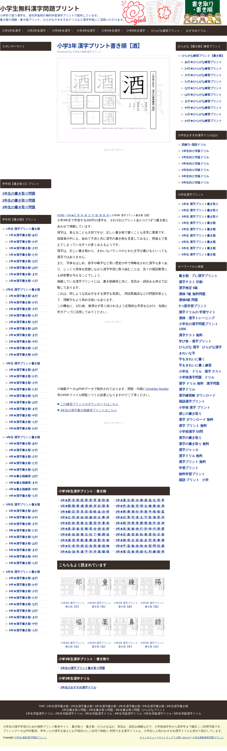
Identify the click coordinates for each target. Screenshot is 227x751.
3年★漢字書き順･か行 (23, 376)
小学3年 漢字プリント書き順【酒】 (100, 45)
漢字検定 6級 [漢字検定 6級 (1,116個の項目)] (188, 288)
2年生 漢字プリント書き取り (200, 210)
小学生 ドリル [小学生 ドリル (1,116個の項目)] (190, 371)
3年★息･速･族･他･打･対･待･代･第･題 (140, 528)
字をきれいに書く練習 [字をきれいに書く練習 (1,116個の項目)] (195, 365)
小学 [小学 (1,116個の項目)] (205, 480)
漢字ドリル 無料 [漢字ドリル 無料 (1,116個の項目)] (191, 456)
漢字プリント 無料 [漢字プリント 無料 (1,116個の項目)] (192, 461)
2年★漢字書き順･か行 (23, 302)
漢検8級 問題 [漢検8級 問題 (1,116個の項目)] (188, 300)
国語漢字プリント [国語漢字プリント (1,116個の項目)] (192, 401)
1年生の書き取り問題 (18, 194)
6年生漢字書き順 (177, 706)
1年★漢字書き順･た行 (23, 254)
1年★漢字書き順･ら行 (23, 280)
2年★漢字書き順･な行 (23, 322)
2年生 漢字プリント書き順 (23, 289)
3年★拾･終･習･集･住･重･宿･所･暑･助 (84, 523)
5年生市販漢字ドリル (158, 713)
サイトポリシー (148, 737)
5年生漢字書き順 (153, 706)
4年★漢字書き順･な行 (23, 469)
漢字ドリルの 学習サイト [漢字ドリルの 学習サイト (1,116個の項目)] (197, 312)
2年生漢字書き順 (81, 706)
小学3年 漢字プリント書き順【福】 (73, 645)
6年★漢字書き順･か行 (23, 584)
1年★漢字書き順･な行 (23, 261)
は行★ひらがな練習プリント (203, 94)
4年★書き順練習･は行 (23, 476)
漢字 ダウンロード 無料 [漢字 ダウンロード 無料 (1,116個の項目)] (196, 419)
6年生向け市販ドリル (195, 182)
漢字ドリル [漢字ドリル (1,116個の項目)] (187, 389)
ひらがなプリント (153, 709)
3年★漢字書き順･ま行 (23, 408)
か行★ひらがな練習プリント (203, 68)
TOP (42, 706)
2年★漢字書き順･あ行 (23, 296)
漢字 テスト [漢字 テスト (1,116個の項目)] (213, 371)
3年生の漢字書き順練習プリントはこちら (88, 410)
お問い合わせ (182, 737)
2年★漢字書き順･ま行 (23, 335)
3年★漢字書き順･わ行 (23, 428)
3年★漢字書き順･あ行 (23, 369)
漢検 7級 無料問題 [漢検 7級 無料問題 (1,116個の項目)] (192, 294)
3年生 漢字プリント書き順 (23, 363)
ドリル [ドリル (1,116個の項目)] (209, 377)
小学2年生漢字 (36, 32)
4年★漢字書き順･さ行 (23, 456)
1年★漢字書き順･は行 (23, 267)
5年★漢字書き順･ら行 (23, 563)
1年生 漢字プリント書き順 (23, 228)
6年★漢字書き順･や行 (23, 623)
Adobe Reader (159, 388)
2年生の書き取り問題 (18, 200)
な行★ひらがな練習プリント (203, 88)
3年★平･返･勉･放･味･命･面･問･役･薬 (140, 545)
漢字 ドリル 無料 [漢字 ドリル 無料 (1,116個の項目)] (191, 383)
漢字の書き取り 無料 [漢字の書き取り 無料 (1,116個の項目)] (194, 444)
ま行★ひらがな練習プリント (203, 101)
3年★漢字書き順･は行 (23, 402)
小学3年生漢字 (61, 32)
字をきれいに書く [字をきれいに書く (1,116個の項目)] (192, 359)
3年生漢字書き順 (105, 706)
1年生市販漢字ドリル (39, 713)
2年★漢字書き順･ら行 (23, 348)
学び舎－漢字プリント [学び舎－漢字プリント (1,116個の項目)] (195, 341)
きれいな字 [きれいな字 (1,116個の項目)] (187, 353)
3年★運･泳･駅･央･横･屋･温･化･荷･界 (140, 500)
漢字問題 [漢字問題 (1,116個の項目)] (212, 383)
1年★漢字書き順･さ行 (23, 248)
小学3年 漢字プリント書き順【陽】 (152, 605)
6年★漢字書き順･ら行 (23, 630)
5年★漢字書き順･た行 (23, 530)
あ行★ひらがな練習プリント (203, 62)
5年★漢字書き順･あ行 (23, 510)
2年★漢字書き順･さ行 (23, 309)
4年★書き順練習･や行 (23, 489)
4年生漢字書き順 (129, 706)
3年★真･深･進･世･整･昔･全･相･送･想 (84, 528)
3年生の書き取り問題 (18, 207)
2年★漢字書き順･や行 (23, 341)
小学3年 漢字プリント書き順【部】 (73, 605)
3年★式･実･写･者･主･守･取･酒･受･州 (140, 517)
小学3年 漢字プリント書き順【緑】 (152, 645)
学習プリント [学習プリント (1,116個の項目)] (188, 468)
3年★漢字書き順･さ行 (23, 382)
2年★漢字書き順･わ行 (23, 354)
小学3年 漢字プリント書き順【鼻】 (126, 645)
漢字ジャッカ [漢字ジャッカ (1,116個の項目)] (188, 449)
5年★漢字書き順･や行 (23, 556)
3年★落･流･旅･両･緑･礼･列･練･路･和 (140, 551)
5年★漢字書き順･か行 (23, 517)
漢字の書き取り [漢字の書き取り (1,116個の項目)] (190, 437)
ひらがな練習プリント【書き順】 (203, 55)
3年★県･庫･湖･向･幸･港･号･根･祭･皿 (140, 511)
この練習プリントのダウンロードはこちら (89, 404)
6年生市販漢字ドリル (187, 713)
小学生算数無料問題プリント (208, 737)
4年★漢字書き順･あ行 (23, 443)
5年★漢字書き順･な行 (23, 537)
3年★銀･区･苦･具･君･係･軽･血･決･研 (84, 511)
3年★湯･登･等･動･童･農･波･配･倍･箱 (84, 540)
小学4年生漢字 (86, 32)
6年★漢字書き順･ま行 (23, 617)
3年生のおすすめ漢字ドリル (78, 687)
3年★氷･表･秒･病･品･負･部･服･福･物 (84, 545)
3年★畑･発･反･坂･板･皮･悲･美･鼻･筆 (140, 540)
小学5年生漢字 (111, 32)
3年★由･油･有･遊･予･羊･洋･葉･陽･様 (84, 551)
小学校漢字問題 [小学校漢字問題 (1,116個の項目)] (190, 377)
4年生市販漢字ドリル (128, 713)
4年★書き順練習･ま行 (23, 482)
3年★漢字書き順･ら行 (23, 422)
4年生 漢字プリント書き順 (23, 437)
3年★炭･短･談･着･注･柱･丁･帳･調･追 (84, 534)
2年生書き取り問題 (101, 709)
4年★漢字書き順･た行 (23, 463)
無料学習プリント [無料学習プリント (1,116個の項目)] (192, 474)
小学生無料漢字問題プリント (40, 8)
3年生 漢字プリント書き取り (200, 216)
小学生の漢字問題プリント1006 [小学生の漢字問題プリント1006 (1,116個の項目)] (198, 326)
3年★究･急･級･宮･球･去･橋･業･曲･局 (140, 506)
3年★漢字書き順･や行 (23, 415)
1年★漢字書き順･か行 (23, 241)
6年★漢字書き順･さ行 (23, 591)
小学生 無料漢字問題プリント (30, 737)
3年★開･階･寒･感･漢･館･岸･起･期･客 (84, 506)
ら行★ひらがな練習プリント (203, 114)
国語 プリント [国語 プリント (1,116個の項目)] (189, 480)
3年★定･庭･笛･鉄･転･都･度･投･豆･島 (140, 534)
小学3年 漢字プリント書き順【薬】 (99, 645)
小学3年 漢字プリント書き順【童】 (99, 605)
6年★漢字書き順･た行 (23, 597)
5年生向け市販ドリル (195, 176)
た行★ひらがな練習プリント (203, 81)
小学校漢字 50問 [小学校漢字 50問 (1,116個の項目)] (191, 431)
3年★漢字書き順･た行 (23, 389)
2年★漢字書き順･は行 (23, 328)
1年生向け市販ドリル (195, 151)
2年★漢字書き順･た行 (23, 315)
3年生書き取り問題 (128, 709)
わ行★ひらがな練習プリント (203, 120)
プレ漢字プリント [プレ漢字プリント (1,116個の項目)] (204, 276)
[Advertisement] (113, 180)
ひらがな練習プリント (165, 32)
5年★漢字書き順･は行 (23, 543)
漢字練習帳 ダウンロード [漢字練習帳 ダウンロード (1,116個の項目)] (197, 395)
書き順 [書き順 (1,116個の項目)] (184, 276)
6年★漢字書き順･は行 (23, 610)
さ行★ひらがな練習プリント (203, 75)
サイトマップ (166, 737)
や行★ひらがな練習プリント (203, 107)
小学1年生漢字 (11, 32)
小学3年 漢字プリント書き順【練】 (126, 605)
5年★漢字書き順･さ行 (23, 523)
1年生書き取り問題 (74, 709)
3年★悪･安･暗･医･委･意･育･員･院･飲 (84, 500)
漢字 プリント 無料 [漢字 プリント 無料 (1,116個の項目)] (193, 425)
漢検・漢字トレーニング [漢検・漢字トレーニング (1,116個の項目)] (197, 318)
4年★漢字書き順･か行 (23, 450)
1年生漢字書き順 (58, 706)
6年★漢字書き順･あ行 (23, 578)
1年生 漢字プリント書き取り (200, 204)
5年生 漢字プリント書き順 (23, 504)
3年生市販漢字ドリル (98, 713)
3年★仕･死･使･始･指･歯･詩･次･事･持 (84, 517)
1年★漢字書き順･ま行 (23, 274)
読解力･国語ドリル (194, 144)
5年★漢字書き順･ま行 (23, 550)
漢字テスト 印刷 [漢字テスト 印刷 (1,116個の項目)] (191, 282)
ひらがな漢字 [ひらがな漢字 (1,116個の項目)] (212, 347)
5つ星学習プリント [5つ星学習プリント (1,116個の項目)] (193, 306)
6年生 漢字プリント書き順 (23, 571)
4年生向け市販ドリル (195, 169)
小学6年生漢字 (136, 32)
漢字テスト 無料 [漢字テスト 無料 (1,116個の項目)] (191, 335)
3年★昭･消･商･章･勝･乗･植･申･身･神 (140, 523)
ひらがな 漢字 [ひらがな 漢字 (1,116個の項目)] (189, 347)
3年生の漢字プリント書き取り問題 (82, 668)
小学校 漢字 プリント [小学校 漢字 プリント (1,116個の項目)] (194, 407)
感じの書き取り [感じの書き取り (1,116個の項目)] (190, 413)
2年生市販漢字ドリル (69, 713)
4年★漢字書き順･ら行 (23, 495)
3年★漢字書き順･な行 (23, 395)
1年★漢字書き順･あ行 (23, 235)
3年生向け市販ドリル (195, 163)
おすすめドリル (196, 32)
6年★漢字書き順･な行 (23, 604)
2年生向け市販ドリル (195, 157)
